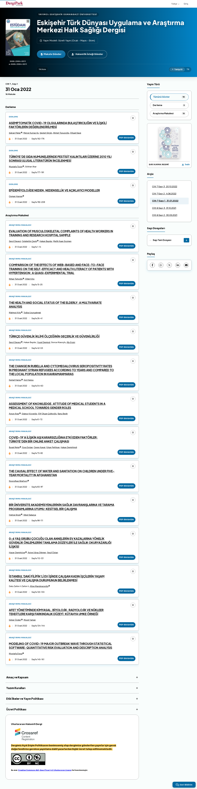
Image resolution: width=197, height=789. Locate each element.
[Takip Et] (177, 70)
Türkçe (175, 4)
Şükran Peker (15, 133)
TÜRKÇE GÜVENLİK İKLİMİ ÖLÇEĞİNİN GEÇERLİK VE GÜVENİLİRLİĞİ (54, 338)
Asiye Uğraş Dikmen (37, 556)
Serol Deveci (15, 242)
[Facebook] (152, 265)
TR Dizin (42, 69)
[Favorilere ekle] (132, 118)
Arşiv (150, 174)
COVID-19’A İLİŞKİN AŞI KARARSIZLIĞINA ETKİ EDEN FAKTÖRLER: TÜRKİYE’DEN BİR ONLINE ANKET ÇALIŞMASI (53, 442)
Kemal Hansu (15, 382)
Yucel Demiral (43, 344)
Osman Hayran (16, 197)
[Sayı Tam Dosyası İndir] (186, 240)
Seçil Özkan (52, 556)
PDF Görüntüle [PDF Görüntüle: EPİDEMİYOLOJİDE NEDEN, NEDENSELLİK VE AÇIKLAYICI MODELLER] (126, 202)
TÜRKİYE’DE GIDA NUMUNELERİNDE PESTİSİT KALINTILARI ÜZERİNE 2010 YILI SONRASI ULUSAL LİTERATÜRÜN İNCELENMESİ (60, 159)
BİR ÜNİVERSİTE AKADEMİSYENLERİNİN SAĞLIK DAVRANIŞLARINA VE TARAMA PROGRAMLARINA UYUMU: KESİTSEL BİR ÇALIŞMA (61, 509)
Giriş (186, 4)
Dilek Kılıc (30, 280)
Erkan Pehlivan (53, 450)
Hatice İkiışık (15, 518)
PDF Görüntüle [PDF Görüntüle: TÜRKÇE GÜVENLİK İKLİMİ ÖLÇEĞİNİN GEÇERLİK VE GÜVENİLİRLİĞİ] (126, 348)
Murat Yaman (30, 623)
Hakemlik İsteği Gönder (87, 54)
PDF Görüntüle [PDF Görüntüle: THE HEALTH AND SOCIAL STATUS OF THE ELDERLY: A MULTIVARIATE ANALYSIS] (126, 318)
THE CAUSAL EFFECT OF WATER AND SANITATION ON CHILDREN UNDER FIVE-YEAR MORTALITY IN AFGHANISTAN (62, 475)
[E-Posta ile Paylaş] (186, 265)
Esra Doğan (27, 450)
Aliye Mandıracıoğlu (39, 589)
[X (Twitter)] (169, 265)
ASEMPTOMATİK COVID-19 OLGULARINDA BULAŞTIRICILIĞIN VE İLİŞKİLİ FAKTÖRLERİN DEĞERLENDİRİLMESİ (58, 125)
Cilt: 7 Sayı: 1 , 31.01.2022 (165, 201)
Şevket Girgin (46, 133)
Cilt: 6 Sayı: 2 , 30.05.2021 (164, 215)
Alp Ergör (71, 344)
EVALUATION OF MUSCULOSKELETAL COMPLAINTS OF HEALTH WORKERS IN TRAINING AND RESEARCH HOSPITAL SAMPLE (61, 234)
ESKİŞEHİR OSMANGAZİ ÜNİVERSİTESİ (73, 14)
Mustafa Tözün (16, 167)
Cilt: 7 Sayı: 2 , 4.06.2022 (164, 193)
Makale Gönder (51, 54)
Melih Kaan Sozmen (62, 242)
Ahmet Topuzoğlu (61, 133)
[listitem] (169, 97)
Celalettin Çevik (29, 242)
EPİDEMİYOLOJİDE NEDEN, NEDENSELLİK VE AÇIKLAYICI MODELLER (54, 191)
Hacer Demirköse (17, 556)
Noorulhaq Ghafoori (18, 484)
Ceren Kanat (40, 450)
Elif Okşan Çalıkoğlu (47, 416)
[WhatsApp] (160, 265)
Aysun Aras (14, 416)
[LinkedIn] (177, 265)
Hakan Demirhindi (69, 450)
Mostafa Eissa (15, 657)
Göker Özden (15, 623)
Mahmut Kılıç (15, 314)
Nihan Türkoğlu (16, 280)
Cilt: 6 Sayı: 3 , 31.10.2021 (164, 208)
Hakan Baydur (46, 242)
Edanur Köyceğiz (29, 416)
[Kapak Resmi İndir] (186, 164)
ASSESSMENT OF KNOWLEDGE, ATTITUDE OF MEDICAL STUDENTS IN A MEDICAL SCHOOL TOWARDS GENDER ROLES (57, 408)
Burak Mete (14, 450)
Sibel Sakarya (30, 518)
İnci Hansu (29, 382)
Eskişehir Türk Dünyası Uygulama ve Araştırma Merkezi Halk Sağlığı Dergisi (110, 26)
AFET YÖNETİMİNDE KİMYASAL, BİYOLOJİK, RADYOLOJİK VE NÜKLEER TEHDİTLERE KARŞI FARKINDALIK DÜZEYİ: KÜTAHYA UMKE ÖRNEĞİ (56, 615)
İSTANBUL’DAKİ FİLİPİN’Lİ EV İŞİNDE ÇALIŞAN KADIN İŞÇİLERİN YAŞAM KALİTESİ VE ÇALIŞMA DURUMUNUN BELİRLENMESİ (57, 581)
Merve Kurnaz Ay (31, 133)
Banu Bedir (63, 416)
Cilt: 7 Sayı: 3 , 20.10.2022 (164, 186)
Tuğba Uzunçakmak (32, 314)
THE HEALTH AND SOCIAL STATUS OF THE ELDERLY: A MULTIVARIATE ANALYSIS (55, 306)
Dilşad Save (75, 133)
